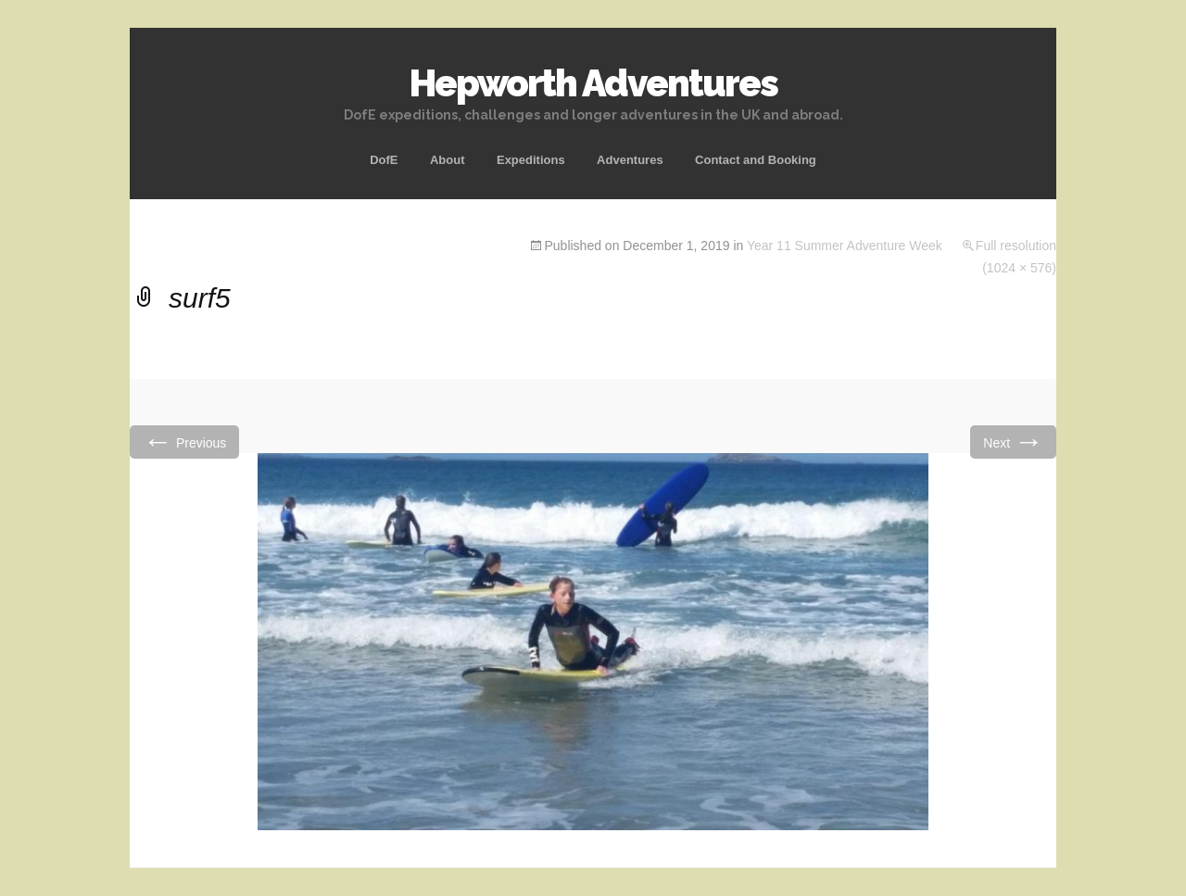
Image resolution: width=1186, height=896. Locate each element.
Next (1013, 441)
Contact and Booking (755, 160)
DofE (383, 160)
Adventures (630, 160)
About (447, 160)
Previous (184, 441)
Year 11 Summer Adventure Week (844, 245)
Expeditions (531, 160)
